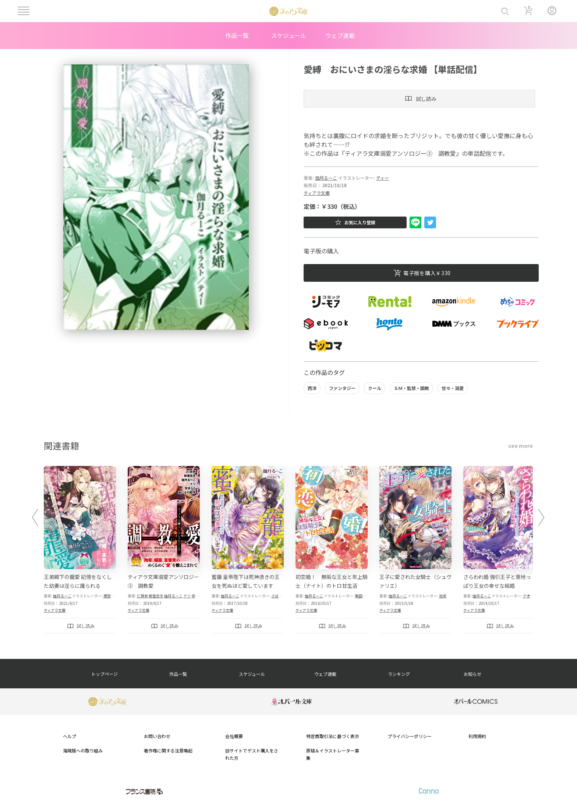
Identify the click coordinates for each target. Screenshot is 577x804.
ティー (382, 178)
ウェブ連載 (340, 35)
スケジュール (288, 35)
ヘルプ (69, 736)
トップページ (104, 674)
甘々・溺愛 (453, 388)
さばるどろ (280, 595)
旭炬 (442, 595)
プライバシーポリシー (409, 736)
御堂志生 (156, 595)
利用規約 (477, 736)
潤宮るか (110, 595)
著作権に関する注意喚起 (168, 750)
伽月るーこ (326, 178)
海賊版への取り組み (83, 750)
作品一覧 (237, 35)
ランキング (399, 674)
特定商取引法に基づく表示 (332, 736)
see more (520, 445)
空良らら (198, 595)
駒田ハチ (362, 595)
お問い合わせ (157, 736)
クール (374, 388)
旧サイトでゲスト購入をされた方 (251, 754)
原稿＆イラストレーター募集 (332, 754)
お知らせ (472, 674)
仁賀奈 (142, 595)
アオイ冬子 (532, 595)
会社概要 (234, 736)
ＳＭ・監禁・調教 (411, 388)
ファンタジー (342, 388)
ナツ (187, 595)
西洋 (312, 388)
